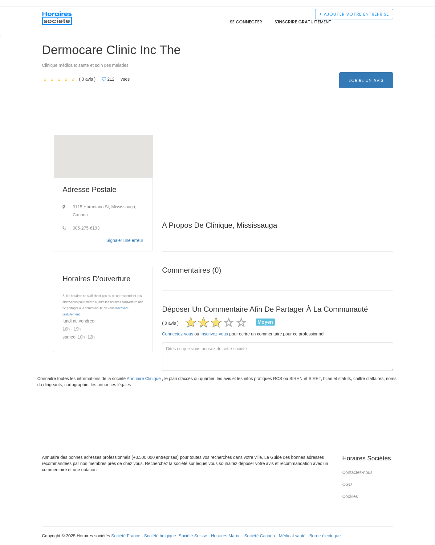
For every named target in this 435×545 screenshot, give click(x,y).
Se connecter (246, 22)
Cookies (350, 496)
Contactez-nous (357, 472)
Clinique (218, 225)
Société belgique (160, 535)
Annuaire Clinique (144, 378)
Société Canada (259, 535)
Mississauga (256, 225)
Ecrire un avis (366, 80)
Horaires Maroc (226, 535)
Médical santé (292, 535)
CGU (347, 484)
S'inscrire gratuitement (302, 22)
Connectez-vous (177, 333)
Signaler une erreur (124, 240)
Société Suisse (193, 535)
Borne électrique (325, 535)
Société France (125, 535)
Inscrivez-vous (214, 333)
